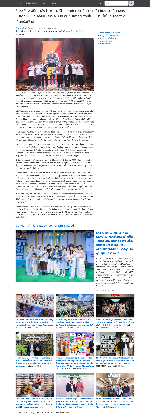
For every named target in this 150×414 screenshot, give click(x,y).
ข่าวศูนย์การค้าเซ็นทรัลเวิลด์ (110, 33)
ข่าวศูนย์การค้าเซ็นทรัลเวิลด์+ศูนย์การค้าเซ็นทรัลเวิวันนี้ (45, 226)
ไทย (44, 3)
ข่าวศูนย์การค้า (105, 43)
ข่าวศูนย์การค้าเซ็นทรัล (108, 38)
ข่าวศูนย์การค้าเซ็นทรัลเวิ (109, 35)
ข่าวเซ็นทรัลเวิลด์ (106, 41)
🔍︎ (131, 3)
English (52, 3)
